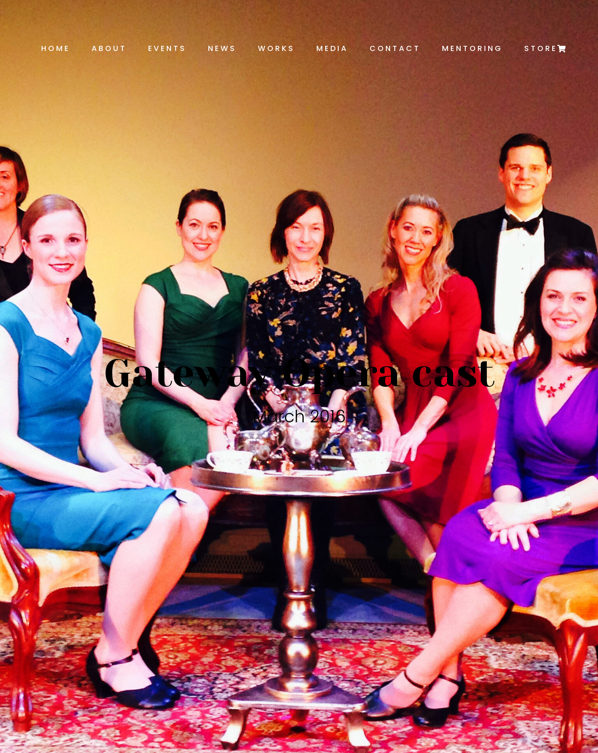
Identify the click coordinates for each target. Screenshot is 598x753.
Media (332, 48)
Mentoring (472, 48)
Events (167, 48)
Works (276, 48)
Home (55, 48)
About (109, 48)
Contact (395, 48)
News (222, 48)
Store (540, 48)
